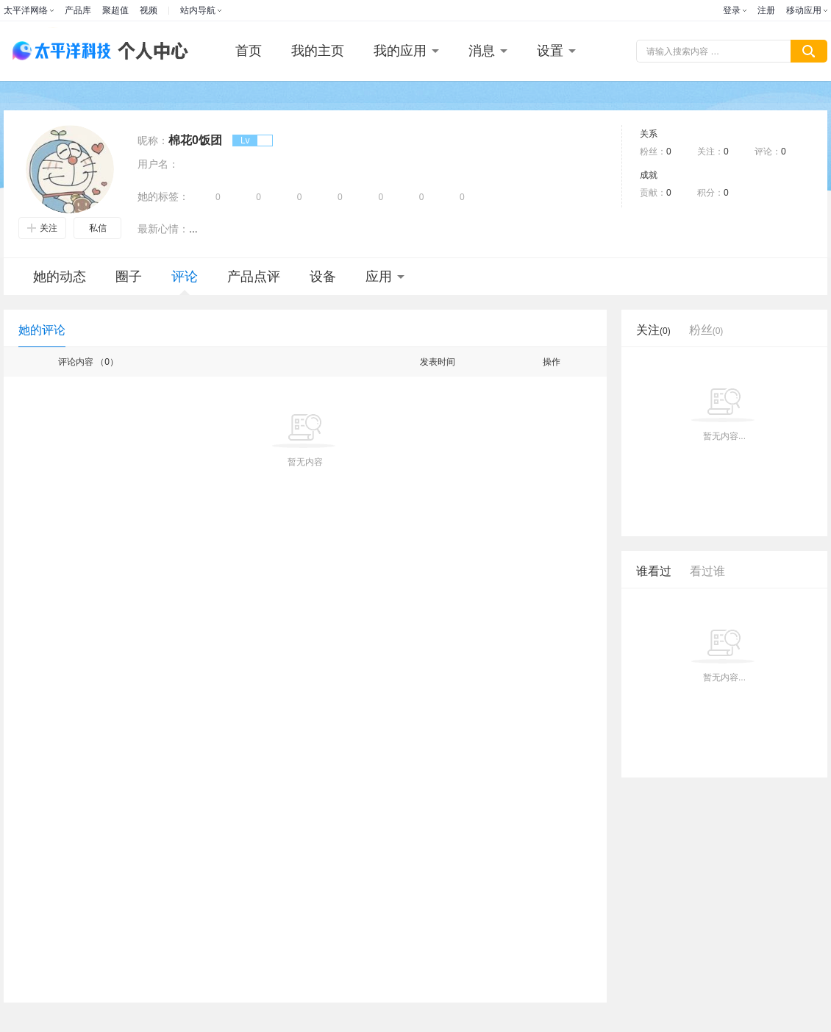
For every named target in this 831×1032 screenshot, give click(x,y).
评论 (184, 282)
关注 (42, 228)
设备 (323, 276)
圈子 (128, 276)
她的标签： (163, 196)
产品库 (78, 10)
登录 (732, 10)
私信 (98, 228)
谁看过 (653, 571)
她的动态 (59, 276)
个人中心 (149, 51)
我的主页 (317, 50)
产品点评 (253, 276)
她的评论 (41, 330)
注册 (766, 10)
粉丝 (706, 330)
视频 (148, 10)
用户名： (158, 164)
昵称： (153, 140)
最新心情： (163, 229)
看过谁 (707, 571)
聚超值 (115, 10)
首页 (248, 50)
